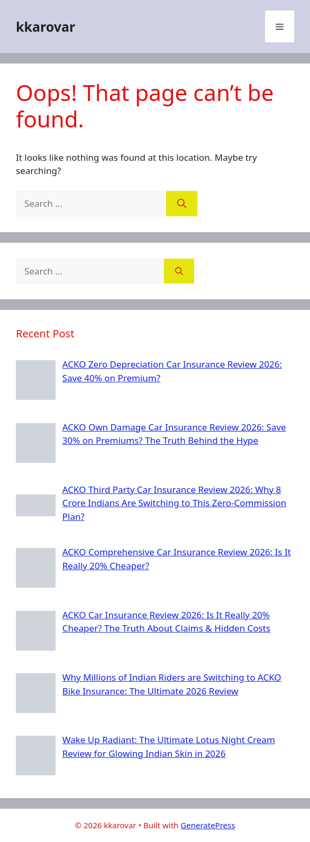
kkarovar (45, 26)
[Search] (181, 203)
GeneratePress (207, 825)
